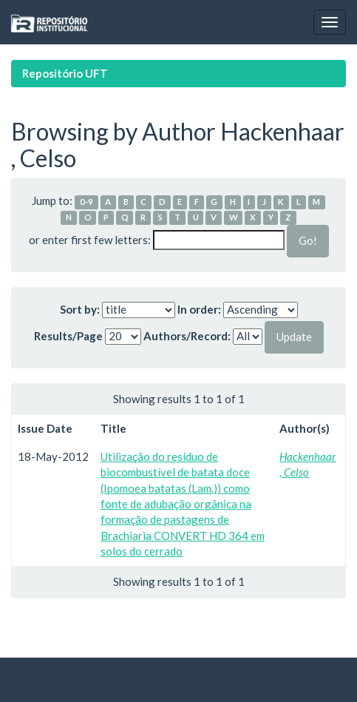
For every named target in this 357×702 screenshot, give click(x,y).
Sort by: (80, 309)
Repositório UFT (65, 73)
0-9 (86, 201)
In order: (199, 309)
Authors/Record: (187, 335)
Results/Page (68, 335)
